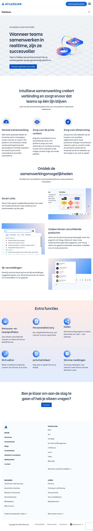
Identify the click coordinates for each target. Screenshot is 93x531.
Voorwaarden (52, 524)
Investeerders (9, 450)
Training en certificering (56, 488)
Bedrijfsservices (53, 501)
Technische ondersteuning (13, 483)
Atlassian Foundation (12, 455)
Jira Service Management (57, 443)
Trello (50, 456)
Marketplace (9, 501)
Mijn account (9, 506)
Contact (46, 405)
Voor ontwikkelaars (55, 497)
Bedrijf (6, 433)
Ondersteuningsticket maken (15, 514)
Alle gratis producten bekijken (59, 469)
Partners (51, 483)
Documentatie (53, 492)
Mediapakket (9, 459)
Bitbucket (51, 461)
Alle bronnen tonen (55, 514)
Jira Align (51, 439)
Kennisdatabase (10, 497)
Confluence (52, 448)
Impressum (63, 524)
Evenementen (9, 442)
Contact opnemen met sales (23, 66)
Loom (50, 452)
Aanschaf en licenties (12, 488)
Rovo (49, 430)
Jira (49, 434)
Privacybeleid (39, 524)
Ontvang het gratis (76, 4)
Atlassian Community (12, 492)
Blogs (6, 446)
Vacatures (8, 437)
